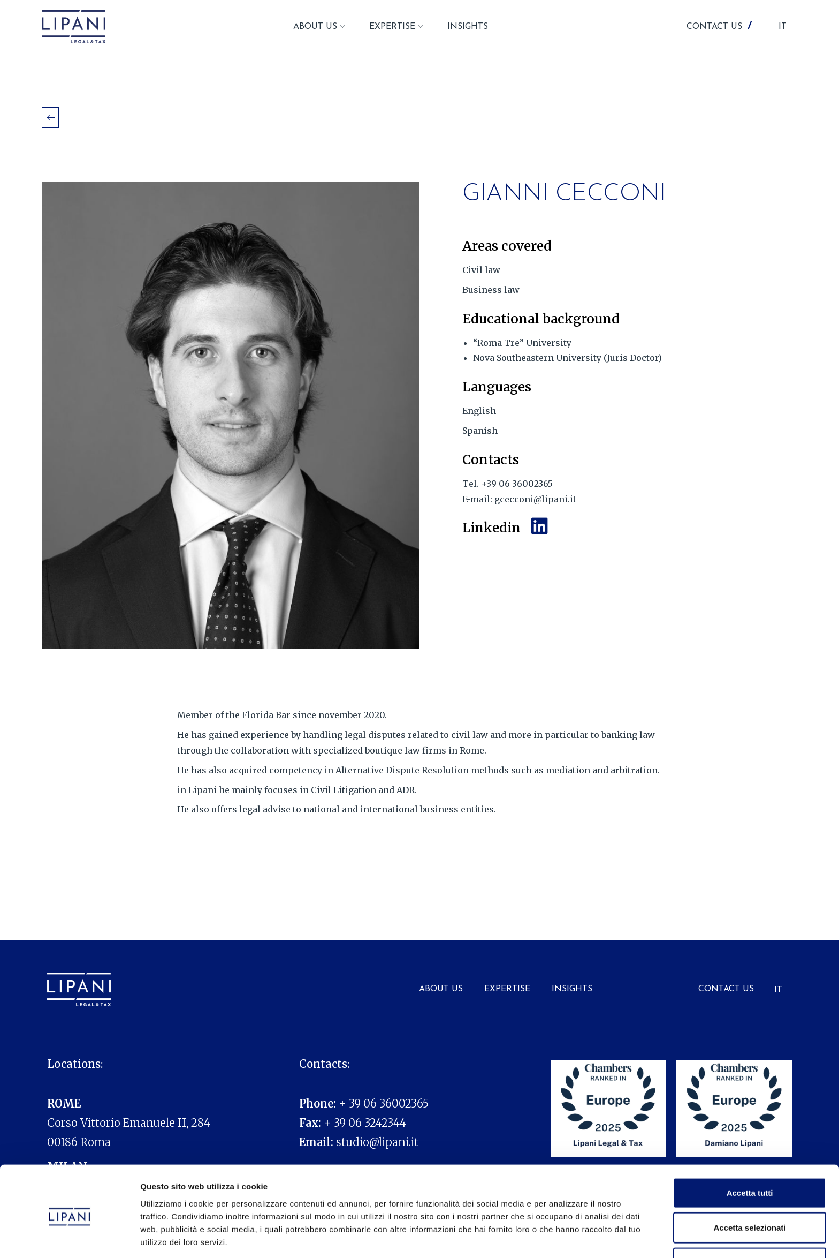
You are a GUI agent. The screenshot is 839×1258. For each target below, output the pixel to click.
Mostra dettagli (563, 1236)
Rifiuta (749, 1222)
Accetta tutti (750, 1152)
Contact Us (726, 989)
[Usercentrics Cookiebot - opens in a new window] (69, 1237)
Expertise (507, 989)
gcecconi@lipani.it (535, 499)
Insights (572, 989)
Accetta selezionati (749, 1188)
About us (441, 989)
